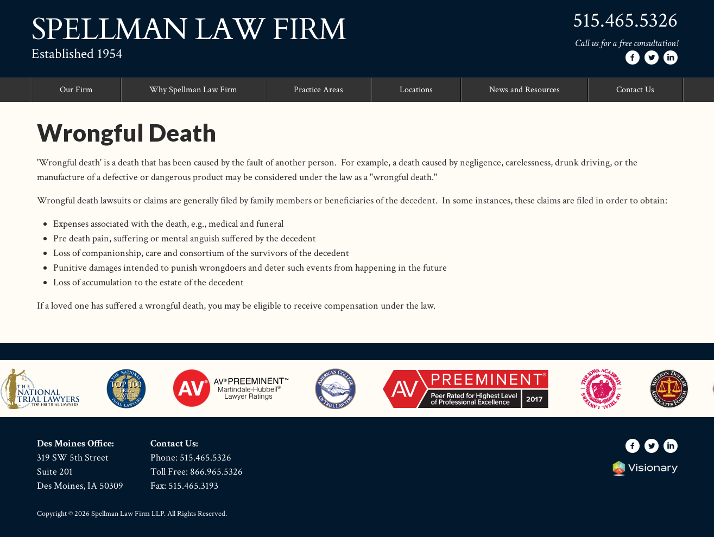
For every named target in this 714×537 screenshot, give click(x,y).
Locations (416, 89)
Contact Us (635, 89)
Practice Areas (318, 89)
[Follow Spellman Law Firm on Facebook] (632, 57)
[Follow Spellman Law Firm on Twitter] (652, 57)
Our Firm (76, 89)
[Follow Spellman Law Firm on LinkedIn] (671, 57)
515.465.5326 (625, 20)
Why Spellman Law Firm (193, 89)
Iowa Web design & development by (645, 469)
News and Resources (524, 89)
